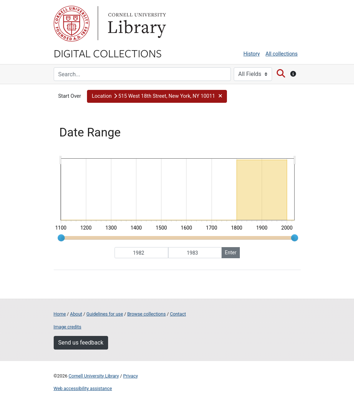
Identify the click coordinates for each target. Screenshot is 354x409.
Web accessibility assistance (83, 388)
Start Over (69, 96)
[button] (157, 96)
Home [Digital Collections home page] (60, 314)
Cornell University (71, 24)
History (251, 54)
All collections (282, 54)
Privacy (130, 376)
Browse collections (146, 314)
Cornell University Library (94, 376)
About (76, 314)
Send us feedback (80, 342)
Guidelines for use (104, 314)
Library (136, 24)
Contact (178, 314)
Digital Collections (108, 53)
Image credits (68, 326)
